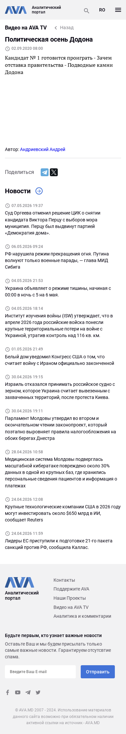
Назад (67, 27)
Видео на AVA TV (71, 607)
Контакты (64, 580)
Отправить (98, 671)
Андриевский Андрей (42, 149)
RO (102, 9)
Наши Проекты (69, 598)
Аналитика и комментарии (82, 616)
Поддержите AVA (71, 589)
